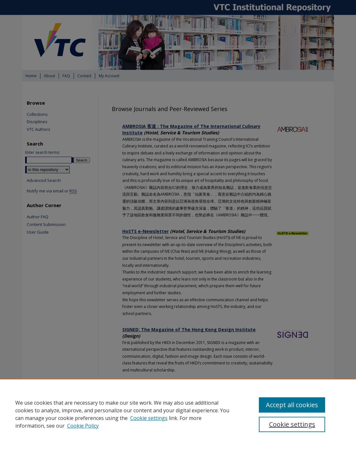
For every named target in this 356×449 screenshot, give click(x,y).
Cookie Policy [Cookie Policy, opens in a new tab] (83, 425)
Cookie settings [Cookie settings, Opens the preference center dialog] (292, 424)
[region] (178, 414)
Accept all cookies (292, 404)
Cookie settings (148, 418)
